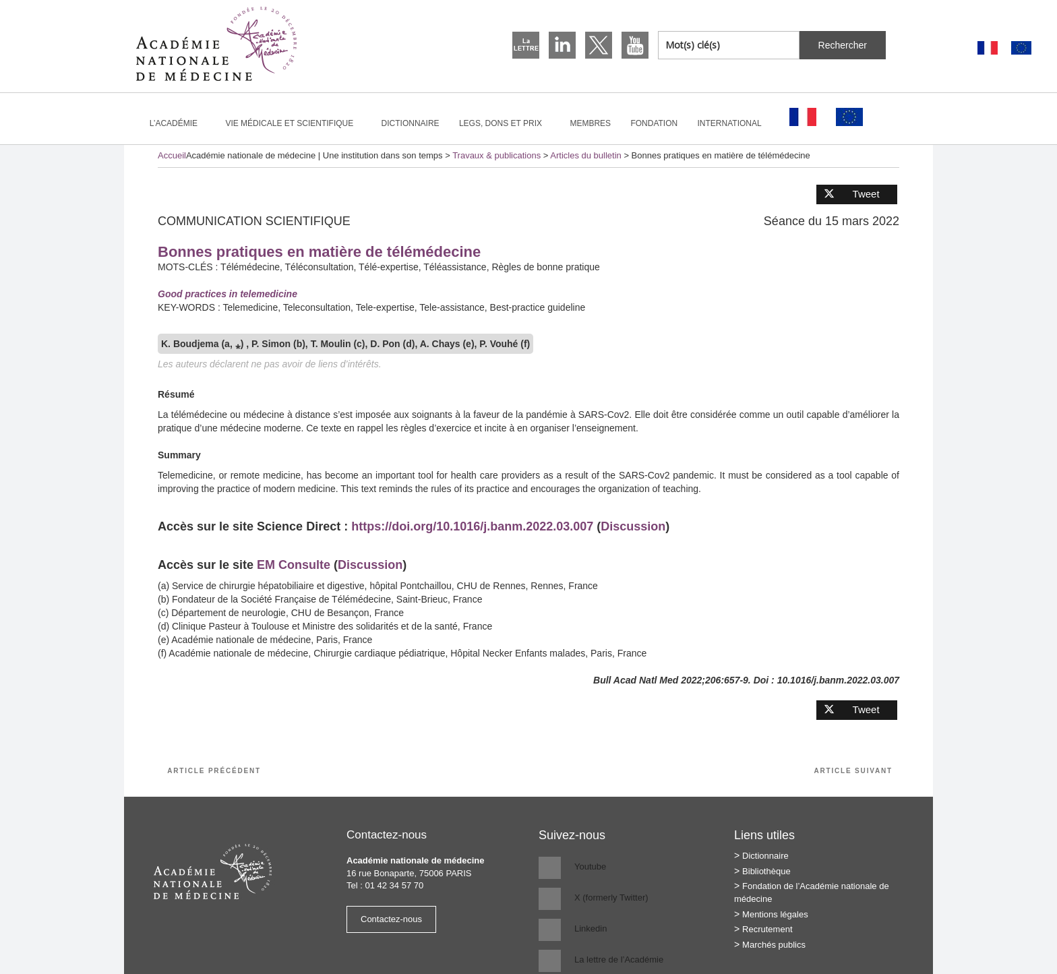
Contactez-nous (391, 919)
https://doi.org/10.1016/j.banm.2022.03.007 (470, 526)
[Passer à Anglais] (1021, 48)
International (735, 123)
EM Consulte (293, 565)
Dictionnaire (411, 123)
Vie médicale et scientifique (295, 123)
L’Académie (179, 123)
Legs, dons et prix (506, 123)
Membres (590, 123)
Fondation (653, 123)
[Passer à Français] (987, 48)
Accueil (172, 155)
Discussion (633, 526)
